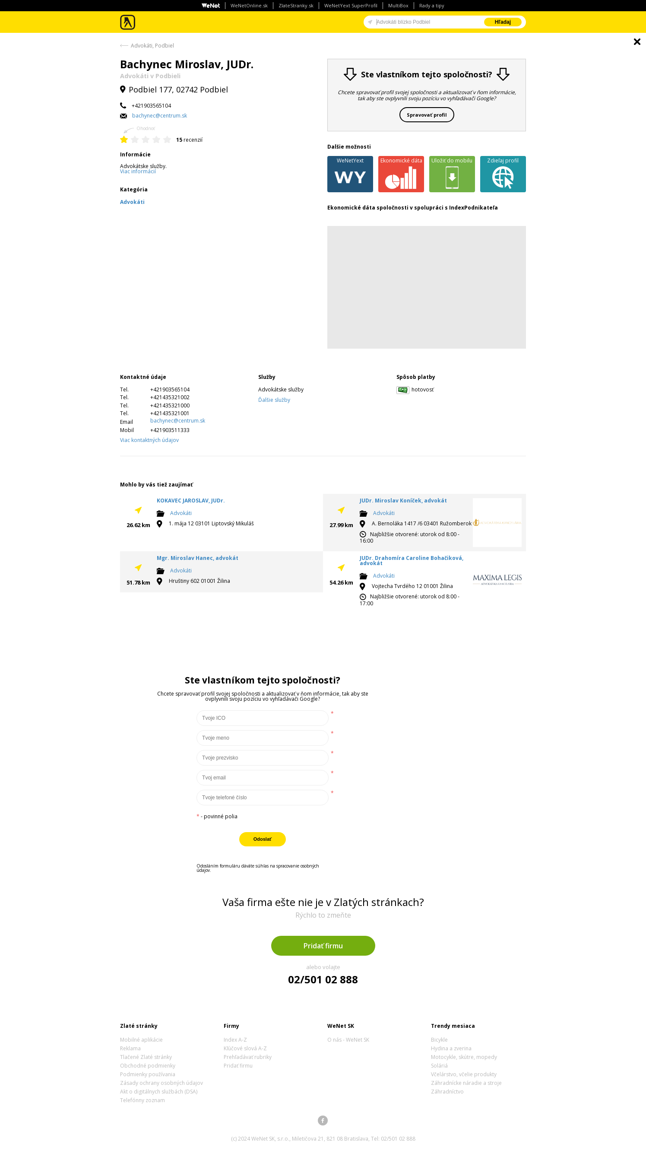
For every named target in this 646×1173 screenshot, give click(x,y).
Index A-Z (235, 1039)
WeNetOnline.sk (249, 5)
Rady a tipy (431, 5)
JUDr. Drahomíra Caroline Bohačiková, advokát (411, 560)
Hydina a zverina (451, 1048)
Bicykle (439, 1039)
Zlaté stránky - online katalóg (128, 22)
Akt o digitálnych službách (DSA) (158, 1091)
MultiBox (398, 5)
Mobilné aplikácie (141, 1039)
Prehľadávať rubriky (248, 1057)
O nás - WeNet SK (348, 1039)
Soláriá (439, 1065)
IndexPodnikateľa (473, 207)
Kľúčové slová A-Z (245, 1048)
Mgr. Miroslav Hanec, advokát (197, 558)
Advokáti (181, 513)
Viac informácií (138, 171)
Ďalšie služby (274, 400)
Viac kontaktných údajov (149, 440)
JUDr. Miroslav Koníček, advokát (403, 500)
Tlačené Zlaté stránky (146, 1057)
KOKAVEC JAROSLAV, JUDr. (191, 500)
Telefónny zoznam (142, 1100)
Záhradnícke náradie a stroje (466, 1083)
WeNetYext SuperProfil (350, 5)
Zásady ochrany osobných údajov (161, 1083)
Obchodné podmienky (147, 1065)
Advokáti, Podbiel (152, 45)
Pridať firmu (323, 945)
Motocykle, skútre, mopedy (464, 1057)
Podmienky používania (147, 1074)
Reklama (130, 1048)
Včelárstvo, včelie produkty (464, 1074)
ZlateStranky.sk (296, 5)
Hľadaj (503, 22)
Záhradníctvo (447, 1091)
